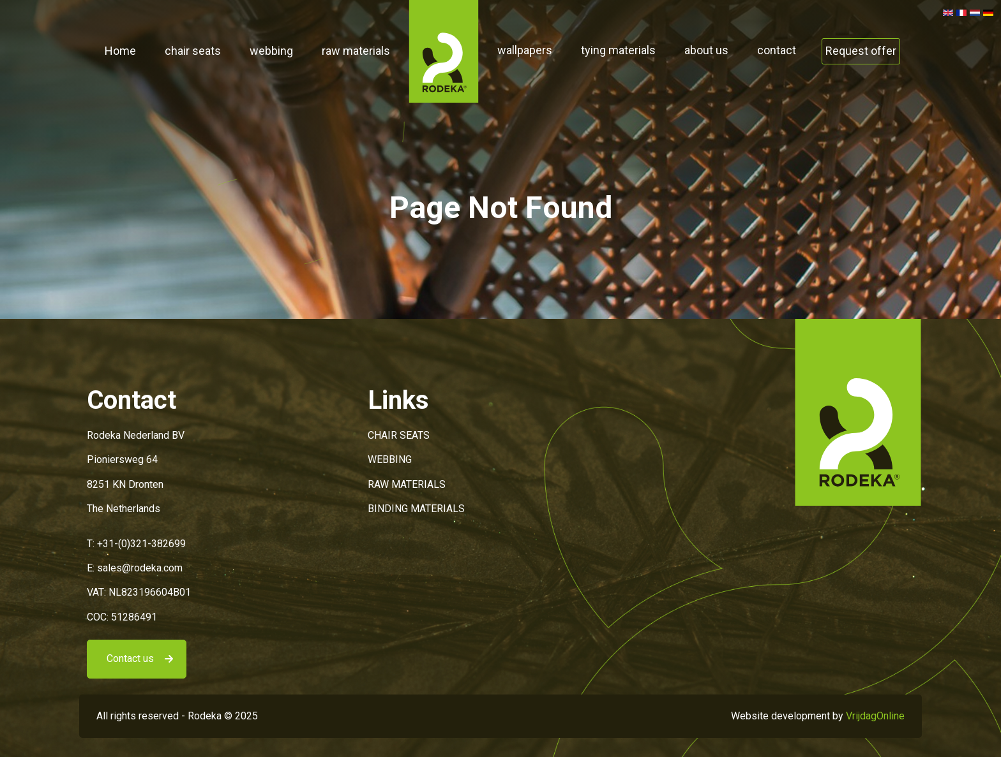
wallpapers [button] (524, 50)
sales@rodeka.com (140, 568)
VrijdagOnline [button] (875, 716)
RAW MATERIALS (407, 484)
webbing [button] (271, 50)
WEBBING (390, 459)
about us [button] (706, 50)
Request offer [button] (860, 50)
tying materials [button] (618, 50)
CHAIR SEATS (399, 435)
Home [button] (120, 50)
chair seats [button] (193, 50)
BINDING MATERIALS (416, 509)
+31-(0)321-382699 (141, 544)
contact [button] (776, 50)
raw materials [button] (356, 50)
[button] (444, 51)
